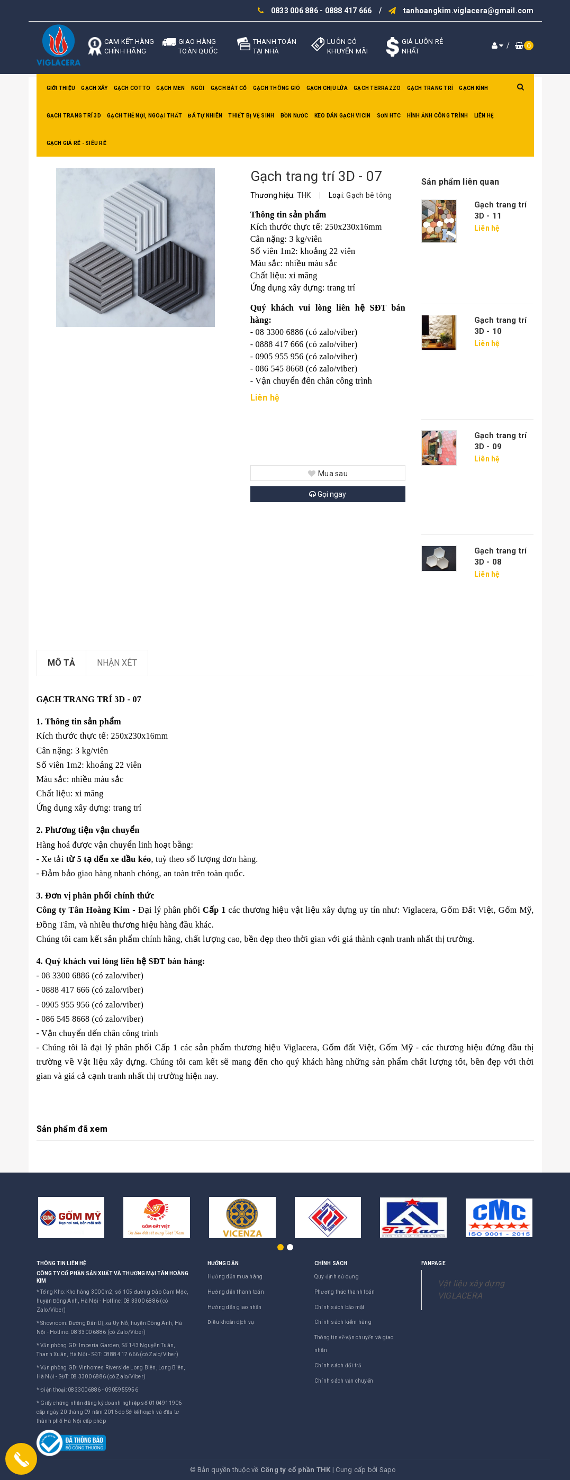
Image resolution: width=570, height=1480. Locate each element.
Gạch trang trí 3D (74, 116)
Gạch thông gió (277, 88)
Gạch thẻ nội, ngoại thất (144, 116)
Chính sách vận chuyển (343, 1381)
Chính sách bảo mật (339, 1307)
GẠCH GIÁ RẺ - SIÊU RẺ (76, 143)
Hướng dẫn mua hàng (235, 1276)
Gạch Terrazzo (377, 88)
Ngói (198, 88)
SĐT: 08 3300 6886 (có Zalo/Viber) (102, 1376)
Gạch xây (94, 88)
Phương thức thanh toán (344, 1292)
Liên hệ (484, 116)
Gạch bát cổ (229, 88)
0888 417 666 (348, 10)
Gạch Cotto (132, 88)
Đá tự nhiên (205, 116)
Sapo (387, 1470)
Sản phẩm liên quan (460, 182)
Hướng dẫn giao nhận (234, 1307)
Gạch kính (473, 88)
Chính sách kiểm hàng (343, 1322)
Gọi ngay (327, 494)
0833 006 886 (294, 10)
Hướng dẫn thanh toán (235, 1292)
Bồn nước (295, 116)
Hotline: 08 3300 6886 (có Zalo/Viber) (98, 1332)
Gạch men (170, 88)
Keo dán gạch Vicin (342, 116)
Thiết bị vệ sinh (251, 116)
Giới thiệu (61, 88)
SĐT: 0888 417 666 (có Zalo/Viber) (135, 1354)
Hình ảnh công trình (437, 116)
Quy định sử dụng (336, 1276)
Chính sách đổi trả (337, 1365)
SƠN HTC (389, 116)
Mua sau (328, 473)
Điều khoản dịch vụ (231, 1322)
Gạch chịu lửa (327, 88)
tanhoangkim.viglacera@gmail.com (468, 10)
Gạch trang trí (430, 88)
